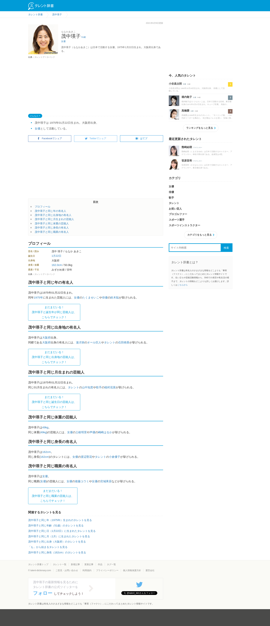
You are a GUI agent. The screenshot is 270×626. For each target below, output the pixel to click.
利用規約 (87, 570)
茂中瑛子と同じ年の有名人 (50, 210)
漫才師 (80, 342)
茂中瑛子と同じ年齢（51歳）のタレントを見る (56, 525)
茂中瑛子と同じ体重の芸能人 (52, 223)
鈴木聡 (114, 297)
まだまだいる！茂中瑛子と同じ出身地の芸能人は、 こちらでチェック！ (54, 357)
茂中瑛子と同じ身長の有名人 (52, 227)
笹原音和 (187, 160)
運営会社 (150, 570)
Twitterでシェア (95, 138)
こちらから (182, 285)
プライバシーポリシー (107, 570)
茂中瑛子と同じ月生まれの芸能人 (54, 219)
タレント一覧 (59, 564)
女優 (63, 41)
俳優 (105, 297)
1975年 (38, 297)
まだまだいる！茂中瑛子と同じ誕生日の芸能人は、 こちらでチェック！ (54, 402)
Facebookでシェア (49, 138)
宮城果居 (106, 481)
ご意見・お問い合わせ (67, 570)
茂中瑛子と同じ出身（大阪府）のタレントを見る (57, 541)
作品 (100, 564)
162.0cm (57, 265)
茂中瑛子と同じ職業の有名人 (52, 231)
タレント (109, 342)
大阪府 (46, 337)
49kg (45, 427)
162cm (46, 451)
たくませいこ (90, 297)
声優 (92, 432)
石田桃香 (123, 342)
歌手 (99, 387)
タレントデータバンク (44, 57)
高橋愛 (185, 110)
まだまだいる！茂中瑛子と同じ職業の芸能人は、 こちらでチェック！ (53, 495)
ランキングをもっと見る (199, 128)
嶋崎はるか (105, 432)
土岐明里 (81, 432)
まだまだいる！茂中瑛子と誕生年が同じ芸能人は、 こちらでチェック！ (54, 312)
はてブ (141, 138)
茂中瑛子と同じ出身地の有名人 (53, 215)
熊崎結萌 (187, 147)
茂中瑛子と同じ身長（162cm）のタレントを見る (57, 552)
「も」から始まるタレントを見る (48, 547)
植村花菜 (110, 387)
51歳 (83, 37)
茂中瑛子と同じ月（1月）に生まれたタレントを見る (59, 536)
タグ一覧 (111, 564)
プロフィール (42, 206)
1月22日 (56, 255)
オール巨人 (94, 342)
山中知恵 (87, 387)
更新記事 (88, 564)
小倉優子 (114, 456)
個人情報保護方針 (132, 570)
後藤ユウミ (82, 481)
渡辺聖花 (86, 456)
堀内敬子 (187, 96)
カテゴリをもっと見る (199, 234)
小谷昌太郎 (175, 83)
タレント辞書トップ (38, 564)
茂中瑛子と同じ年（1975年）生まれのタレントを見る (60, 520)
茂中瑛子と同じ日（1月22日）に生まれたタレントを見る (62, 530)
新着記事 (75, 564)
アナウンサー (197, 147)
